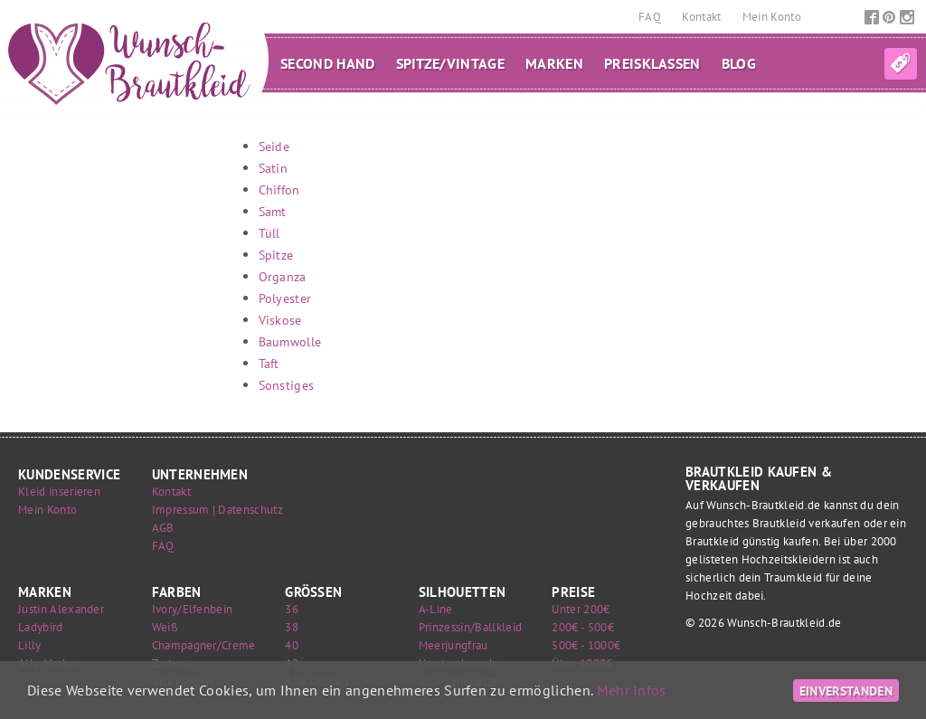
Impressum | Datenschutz (217, 509)
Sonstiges (287, 384)
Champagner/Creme (204, 645)
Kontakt (703, 16)
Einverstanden (846, 690)
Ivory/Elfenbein (192, 609)
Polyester (285, 298)
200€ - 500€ (583, 627)
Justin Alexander (61, 609)
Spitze (276, 254)
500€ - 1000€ (586, 645)
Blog (739, 63)
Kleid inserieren (59, 491)
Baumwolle (290, 341)
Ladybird (40, 627)
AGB (163, 527)
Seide (274, 146)
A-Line (436, 609)
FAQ (651, 16)
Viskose (280, 319)
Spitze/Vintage (450, 63)
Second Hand (327, 63)
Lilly (30, 645)
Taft (269, 363)
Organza (283, 276)
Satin (273, 167)
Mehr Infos (631, 690)
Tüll (269, 232)
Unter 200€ (580, 609)
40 (291, 645)
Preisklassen (652, 63)
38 (291, 627)
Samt (273, 211)
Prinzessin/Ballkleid (470, 627)
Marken (554, 63)
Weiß (165, 627)
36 (291, 609)
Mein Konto (771, 16)
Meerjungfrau (453, 645)
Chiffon (279, 189)
